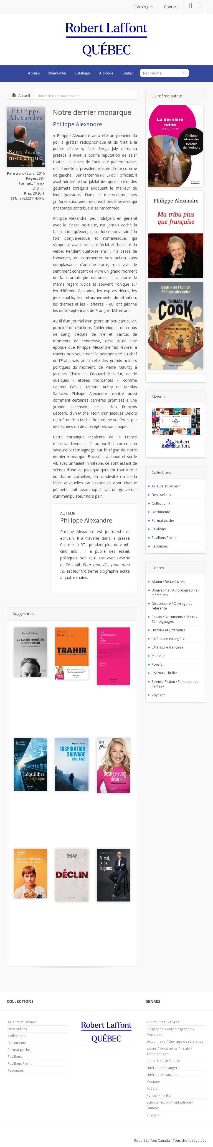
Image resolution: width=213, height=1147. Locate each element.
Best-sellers (161, 494)
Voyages (159, 695)
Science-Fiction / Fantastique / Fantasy (175, 683)
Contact (171, 6)
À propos (106, 73)
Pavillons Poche (164, 537)
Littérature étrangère (168, 638)
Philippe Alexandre (77, 124)
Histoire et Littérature (168, 630)
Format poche (163, 520)
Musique (158, 655)
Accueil (34, 73)
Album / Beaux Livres (168, 581)
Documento (161, 512)
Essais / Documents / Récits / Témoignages (174, 619)
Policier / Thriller (164, 673)
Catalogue (144, 6)
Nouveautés (57, 73)
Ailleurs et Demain (166, 486)
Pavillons (159, 529)
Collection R (161, 503)
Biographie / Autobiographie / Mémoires (175, 592)
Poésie (157, 664)
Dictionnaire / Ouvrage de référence (172, 605)
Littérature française (168, 647)
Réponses (160, 546)
